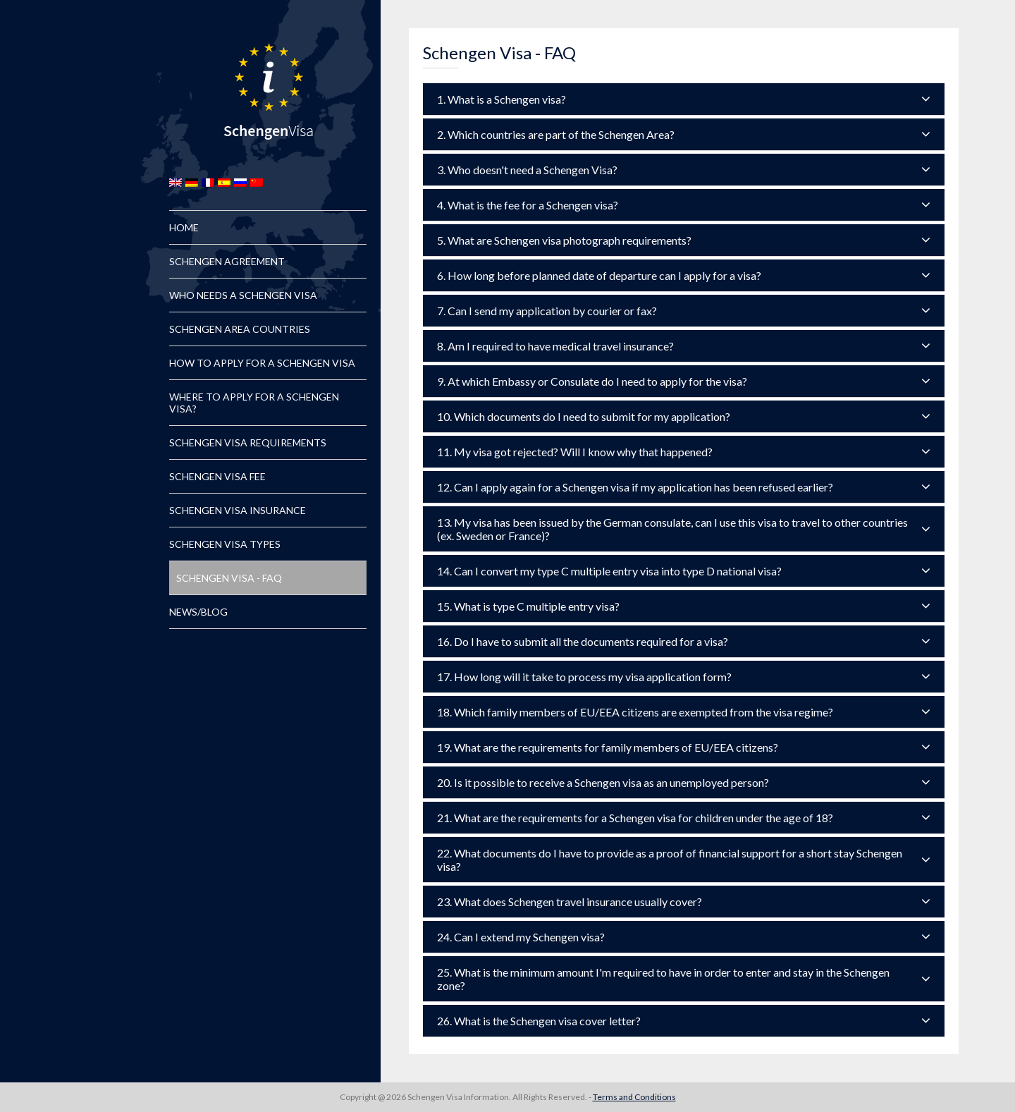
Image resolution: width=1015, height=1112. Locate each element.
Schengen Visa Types (225, 544)
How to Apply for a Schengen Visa (262, 363)
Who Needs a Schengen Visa (243, 295)
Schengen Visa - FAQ (229, 578)
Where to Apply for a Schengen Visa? (254, 403)
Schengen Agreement (227, 261)
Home (184, 227)
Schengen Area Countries (239, 329)
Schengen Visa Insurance (237, 510)
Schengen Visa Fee (217, 476)
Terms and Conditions (634, 1097)
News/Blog (198, 612)
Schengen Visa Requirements (247, 442)
